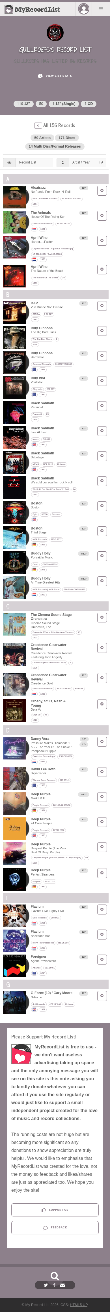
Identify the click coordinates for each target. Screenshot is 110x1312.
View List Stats (55, 76)
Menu (101, 8)
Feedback (55, 1227)
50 (41, 104)
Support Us (55, 1210)
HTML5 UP (78, 1305)
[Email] (63, 1285)
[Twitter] (46, 1285)
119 (23, 104)
